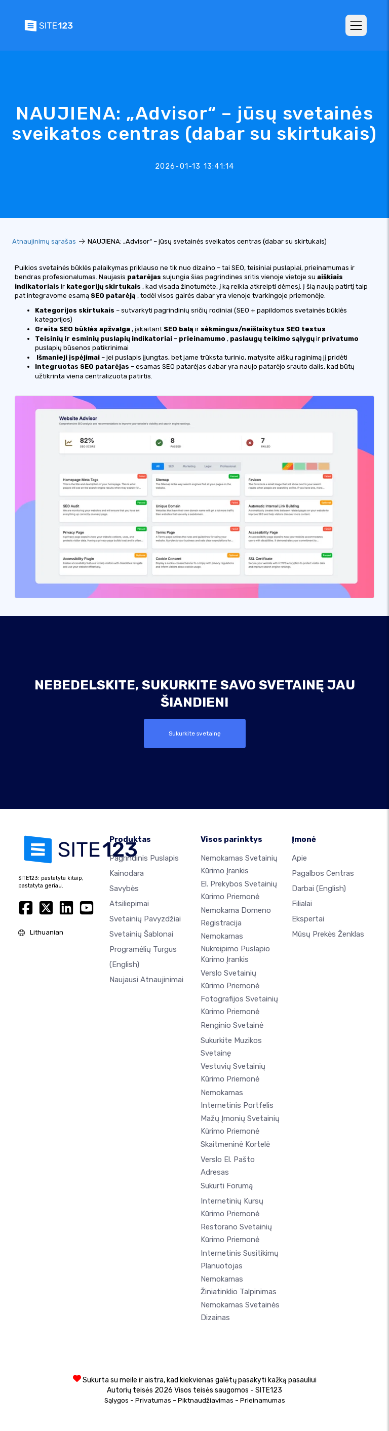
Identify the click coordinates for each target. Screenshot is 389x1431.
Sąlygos (116, 1400)
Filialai (302, 903)
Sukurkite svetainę (194, 733)
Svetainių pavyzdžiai (145, 918)
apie (299, 858)
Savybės (124, 888)
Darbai (319, 888)
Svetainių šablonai (141, 934)
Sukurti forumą (227, 1185)
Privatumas (153, 1400)
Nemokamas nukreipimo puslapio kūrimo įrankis (235, 948)
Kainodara (126, 873)
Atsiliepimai (129, 903)
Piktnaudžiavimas (206, 1400)
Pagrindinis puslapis (144, 858)
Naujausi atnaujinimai (146, 979)
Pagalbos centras (323, 873)
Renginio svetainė (232, 1024)
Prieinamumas (262, 1400)
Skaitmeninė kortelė (235, 1144)
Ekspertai (308, 918)
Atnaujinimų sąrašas (44, 241)
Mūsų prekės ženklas (328, 934)
